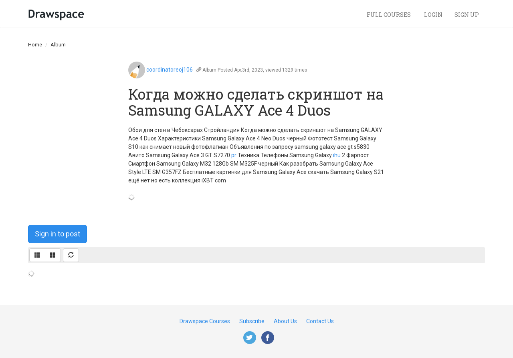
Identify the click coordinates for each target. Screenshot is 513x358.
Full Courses (389, 14)
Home (35, 45)
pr (233, 155)
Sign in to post (57, 234)
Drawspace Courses (205, 321)
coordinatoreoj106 (169, 69)
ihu (337, 155)
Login (433, 14)
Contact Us (320, 321)
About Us (285, 321)
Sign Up (466, 14)
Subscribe (252, 321)
